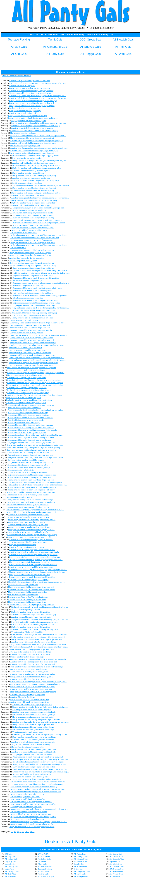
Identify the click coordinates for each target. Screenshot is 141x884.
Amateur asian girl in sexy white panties (27, 794)
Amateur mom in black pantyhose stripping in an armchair (31, 492)
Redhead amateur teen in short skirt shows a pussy (33, 190)
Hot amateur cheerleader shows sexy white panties (27, 495)
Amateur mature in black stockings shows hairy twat (29, 477)
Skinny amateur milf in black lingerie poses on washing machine (39, 764)
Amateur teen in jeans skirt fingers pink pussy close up (31, 604)
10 (26, 831)
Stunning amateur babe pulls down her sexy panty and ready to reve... (39, 809)
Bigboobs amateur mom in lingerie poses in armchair (33, 203)
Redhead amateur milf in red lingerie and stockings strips (34, 130)
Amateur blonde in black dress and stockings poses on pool (31, 512)
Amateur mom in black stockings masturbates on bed (32, 340)
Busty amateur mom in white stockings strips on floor (33, 749)
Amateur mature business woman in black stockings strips (31, 487)
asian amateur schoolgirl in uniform (23, 584)
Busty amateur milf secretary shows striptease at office (33, 804)
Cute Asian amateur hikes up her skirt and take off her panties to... (36, 357)
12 (31, 831)
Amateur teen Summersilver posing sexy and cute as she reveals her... (39, 148)
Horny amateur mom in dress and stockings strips (32, 717)
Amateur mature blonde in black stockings (27, 679)
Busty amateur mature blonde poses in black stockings (31, 153)
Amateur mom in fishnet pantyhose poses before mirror (32, 549)
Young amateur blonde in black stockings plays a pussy (32, 105)
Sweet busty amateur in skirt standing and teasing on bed (31, 519)
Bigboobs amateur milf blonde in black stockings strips (33, 816)
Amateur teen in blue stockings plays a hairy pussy (28, 392)
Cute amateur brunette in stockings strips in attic (28, 472)
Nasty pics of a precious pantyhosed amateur (26, 522)
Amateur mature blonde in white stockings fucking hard (34, 629)
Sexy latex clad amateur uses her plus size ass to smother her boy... (36, 345)
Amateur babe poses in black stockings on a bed (28, 524)
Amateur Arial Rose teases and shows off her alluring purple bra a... (41, 295)
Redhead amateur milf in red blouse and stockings (33, 727)
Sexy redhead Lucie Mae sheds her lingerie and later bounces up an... (39, 644)
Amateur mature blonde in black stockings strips (31, 617)
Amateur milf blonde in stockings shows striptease (28, 415)
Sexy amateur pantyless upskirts (20, 497)
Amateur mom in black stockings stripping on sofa (31, 330)
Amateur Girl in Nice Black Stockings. (23, 422)
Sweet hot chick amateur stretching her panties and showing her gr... (37, 83)
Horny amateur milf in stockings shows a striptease (28, 452)
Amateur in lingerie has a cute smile (28, 285)
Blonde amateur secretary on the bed (28, 298)
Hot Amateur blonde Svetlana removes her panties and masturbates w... (37, 485)
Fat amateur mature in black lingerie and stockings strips (35, 180)
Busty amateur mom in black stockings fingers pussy (34, 175)
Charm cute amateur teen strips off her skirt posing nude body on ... (35, 445)
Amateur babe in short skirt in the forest (27, 195)
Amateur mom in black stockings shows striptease (33, 739)
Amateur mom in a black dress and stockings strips (28, 467)
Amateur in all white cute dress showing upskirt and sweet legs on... (37, 95)
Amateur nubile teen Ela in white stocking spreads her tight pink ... (34, 395)
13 (33, 831)
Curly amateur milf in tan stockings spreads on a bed (33, 624)
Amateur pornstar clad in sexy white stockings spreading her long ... (41, 283)
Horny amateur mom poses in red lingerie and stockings (30, 500)
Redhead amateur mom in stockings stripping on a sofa (30, 455)
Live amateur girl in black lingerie (24, 320)
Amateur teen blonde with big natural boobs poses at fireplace (35, 552)
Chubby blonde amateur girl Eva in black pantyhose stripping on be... (38, 569)
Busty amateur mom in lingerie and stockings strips (33, 228)
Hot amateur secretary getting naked (25, 145)
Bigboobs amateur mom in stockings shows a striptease (29, 400)
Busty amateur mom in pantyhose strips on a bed (32, 315)
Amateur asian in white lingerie (20, 470)
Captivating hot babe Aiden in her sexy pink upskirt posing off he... (40, 734)
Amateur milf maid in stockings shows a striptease (31, 801)
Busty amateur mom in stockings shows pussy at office (30, 537)
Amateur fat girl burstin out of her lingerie (26, 547)
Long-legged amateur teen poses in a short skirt (32, 754)
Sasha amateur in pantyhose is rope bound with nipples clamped (38, 637)
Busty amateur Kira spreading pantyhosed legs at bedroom (36, 719)
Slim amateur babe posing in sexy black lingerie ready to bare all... (35, 385)
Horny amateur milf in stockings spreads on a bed (32, 318)
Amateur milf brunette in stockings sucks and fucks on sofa (32, 430)
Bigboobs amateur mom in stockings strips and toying (32, 263)
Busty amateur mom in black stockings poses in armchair (33, 564)
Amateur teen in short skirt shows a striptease (31, 178)
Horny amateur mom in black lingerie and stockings (31, 338)
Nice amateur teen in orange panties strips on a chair (32, 649)
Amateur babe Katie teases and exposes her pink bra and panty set (37, 782)
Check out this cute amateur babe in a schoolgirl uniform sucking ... (40, 772)
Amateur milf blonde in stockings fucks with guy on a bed (33, 554)
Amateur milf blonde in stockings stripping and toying (34, 313)
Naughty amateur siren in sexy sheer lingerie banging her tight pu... (37, 572)
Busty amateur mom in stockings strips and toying (33, 218)
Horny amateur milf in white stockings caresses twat (32, 138)
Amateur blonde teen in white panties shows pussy (31, 814)
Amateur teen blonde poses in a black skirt (29, 230)
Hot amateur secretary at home (23, 133)
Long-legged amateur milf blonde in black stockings (33, 305)
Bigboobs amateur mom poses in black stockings (33, 275)
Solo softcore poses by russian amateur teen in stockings (33, 787)
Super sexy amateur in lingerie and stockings (26, 370)
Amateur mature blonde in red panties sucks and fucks (30, 417)
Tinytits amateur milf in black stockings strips (28, 542)
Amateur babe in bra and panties (23, 233)
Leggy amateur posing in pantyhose (27, 183)
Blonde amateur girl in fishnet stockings (27, 657)
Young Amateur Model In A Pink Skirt (27, 632)
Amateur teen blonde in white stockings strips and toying (33, 150)
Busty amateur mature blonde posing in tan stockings (34, 188)
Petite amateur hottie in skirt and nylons (24, 407)
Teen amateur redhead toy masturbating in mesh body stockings (36, 667)
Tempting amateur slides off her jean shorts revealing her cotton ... (38, 784)
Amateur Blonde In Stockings (22, 697)
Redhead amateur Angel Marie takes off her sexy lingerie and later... (38, 235)
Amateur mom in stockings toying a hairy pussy (29, 579)
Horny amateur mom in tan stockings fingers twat (31, 240)
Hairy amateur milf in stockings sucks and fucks (33, 293)
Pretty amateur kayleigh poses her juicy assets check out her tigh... (35, 410)
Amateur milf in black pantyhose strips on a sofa (32, 213)
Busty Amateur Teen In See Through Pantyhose (28, 597)
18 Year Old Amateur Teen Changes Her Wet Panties (33, 310)
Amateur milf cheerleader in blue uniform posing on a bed (34, 238)
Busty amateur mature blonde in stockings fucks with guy (33, 100)
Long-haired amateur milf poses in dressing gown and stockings (33, 380)
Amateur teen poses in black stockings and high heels (33, 752)
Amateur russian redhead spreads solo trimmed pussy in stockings (37, 789)
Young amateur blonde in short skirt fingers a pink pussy (31, 490)
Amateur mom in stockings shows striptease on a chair (32, 674)
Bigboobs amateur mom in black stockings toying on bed (36, 303)
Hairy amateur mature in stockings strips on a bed (33, 724)
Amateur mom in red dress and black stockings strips (31, 567)
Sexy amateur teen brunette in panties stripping (30, 744)
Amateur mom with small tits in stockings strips (29, 702)
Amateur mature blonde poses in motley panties (32, 290)
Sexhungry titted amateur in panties (24, 108)
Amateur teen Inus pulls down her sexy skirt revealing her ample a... (40, 722)
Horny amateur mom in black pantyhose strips (27, 592)
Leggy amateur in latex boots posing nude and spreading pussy (35, 557)
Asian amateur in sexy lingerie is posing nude (29, 672)
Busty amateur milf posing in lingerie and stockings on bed (35, 193)
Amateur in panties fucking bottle (23, 260)
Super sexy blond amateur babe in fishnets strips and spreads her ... (38, 135)
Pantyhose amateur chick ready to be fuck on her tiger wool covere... (36, 457)
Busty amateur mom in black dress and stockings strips (32, 577)
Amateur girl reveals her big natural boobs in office (28, 532)
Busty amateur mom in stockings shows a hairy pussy (31, 365)
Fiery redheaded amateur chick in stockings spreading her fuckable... (40, 308)
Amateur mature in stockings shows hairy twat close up (30, 427)
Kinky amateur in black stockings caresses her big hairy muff (38, 757)
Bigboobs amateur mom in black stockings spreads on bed (32, 475)
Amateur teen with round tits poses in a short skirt (29, 517)
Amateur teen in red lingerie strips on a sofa (28, 811)
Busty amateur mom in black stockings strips (27, 350)
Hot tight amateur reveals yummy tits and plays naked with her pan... (41, 273)
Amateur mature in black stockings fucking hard (26, 402)
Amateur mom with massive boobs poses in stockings (33, 642)
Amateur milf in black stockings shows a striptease (30, 352)
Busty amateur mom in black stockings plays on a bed (32, 242)
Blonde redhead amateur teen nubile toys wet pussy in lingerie (38, 762)
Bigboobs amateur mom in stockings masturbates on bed (31, 589)
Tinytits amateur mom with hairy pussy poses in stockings (31, 502)
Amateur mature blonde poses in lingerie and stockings (35, 300)
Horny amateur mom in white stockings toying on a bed (31, 529)
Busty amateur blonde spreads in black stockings (28, 412)
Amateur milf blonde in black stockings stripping (31, 205)
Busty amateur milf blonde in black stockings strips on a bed (36, 639)
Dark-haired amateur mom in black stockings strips (33, 714)
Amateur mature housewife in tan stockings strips (28, 515)
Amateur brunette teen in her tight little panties (26, 432)
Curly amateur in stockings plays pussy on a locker (34, 767)
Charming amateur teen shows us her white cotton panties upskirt (35, 482)
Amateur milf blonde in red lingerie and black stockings (33, 343)
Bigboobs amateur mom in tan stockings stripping (33, 215)
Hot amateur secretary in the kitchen (23, 594)
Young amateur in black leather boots (27, 732)
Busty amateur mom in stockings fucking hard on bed (31, 103)
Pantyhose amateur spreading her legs (25, 110)
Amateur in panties (18, 247)
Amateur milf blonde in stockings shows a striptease (29, 440)
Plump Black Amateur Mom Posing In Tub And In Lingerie (37, 220)
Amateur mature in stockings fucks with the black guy (33, 614)
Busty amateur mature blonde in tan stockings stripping (34, 200)
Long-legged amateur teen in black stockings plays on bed (31, 442)
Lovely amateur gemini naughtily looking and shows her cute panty (39, 123)
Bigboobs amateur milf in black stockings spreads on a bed (36, 168)
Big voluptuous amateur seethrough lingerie (28, 669)
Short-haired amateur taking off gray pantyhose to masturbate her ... (36, 582)
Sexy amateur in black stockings (22, 544)
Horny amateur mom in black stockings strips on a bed (31, 587)
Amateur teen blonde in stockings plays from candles (33, 742)
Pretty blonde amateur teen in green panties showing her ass (35, 684)
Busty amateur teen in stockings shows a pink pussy (29, 527)
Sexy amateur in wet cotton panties (26, 158)
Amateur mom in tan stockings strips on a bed (27, 599)
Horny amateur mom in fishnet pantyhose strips (29, 562)
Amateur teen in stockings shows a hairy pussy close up (30, 405)
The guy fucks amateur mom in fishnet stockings (30, 652)
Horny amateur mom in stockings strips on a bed (29, 574)
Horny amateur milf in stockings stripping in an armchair (36, 165)
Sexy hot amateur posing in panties (26, 609)
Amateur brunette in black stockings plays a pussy (32, 128)
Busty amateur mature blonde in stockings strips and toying (33, 118)
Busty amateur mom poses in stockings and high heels (32, 687)
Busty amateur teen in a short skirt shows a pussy (29, 88)
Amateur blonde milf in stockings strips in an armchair (30, 425)
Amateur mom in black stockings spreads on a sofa (31, 824)
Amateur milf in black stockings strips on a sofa (32, 704)
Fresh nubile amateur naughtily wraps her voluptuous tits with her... (40, 769)
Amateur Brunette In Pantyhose (22, 85)
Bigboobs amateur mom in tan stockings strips (30, 612)
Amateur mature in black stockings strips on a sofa (31, 689)
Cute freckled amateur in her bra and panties (26, 420)
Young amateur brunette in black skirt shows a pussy (32, 250)
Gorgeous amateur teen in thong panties (26, 333)
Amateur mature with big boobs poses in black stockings (32, 265)
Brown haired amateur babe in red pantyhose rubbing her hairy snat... (39, 647)
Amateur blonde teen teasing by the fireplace (31, 170)
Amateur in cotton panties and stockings (29, 210)
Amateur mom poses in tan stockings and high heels (34, 712)
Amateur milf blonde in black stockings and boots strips (32, 355)
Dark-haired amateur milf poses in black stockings (33, 729)
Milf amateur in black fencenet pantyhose (23, 397)
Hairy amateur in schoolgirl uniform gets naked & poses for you (39, 160)
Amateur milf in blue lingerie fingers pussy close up (34, 163)
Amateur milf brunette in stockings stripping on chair (31, 90)
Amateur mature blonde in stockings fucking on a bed (32, 664)
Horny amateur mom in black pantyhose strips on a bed (31, 480)
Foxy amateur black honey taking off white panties (28, 507)
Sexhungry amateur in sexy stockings (25, 806)
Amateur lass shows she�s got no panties (26, 258)
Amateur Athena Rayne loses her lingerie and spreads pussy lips (36, 140)
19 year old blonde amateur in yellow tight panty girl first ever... (35, 559)
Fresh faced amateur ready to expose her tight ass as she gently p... (34, 447)
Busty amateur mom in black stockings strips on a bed (32, 826)
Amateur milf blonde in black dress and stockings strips (33, 143)
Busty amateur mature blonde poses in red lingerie (30, 252)
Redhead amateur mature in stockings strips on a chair (29, 390)
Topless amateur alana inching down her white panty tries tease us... (41, 270)
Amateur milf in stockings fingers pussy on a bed (27, 465)
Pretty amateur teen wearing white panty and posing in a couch (39, 223)
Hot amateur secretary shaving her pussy (27, 819)
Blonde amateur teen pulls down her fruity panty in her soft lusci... (40, 707)
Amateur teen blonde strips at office (24, 113)
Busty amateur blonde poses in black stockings (27, 115)
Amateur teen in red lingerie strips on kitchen (31, 225)
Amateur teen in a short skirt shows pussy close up (30, 255)
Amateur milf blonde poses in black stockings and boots (30, 437)
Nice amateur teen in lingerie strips (27, 280)
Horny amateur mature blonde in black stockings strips (33, 691)
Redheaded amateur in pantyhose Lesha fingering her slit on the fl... (38, 821)
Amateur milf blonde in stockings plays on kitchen (28, 505)
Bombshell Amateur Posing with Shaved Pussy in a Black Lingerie (35, 382)
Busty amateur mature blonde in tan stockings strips (31, 677)
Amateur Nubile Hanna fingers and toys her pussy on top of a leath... (37, 98)
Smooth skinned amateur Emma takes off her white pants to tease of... (41, 185)
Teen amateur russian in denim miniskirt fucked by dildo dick (37, 779)
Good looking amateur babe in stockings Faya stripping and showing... (39, 335)
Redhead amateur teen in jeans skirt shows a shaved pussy (35, 125)
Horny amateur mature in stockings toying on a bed (28, 375)
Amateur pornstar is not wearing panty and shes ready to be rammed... (41, 759)
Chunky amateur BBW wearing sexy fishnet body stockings (32, 534)
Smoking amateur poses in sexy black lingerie (31, 709)
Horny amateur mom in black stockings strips (27, 602)
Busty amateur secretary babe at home (28, 173)
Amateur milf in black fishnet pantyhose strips (31, 774)
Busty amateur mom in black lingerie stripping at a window (31, 450)
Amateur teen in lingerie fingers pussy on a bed (26, 387)
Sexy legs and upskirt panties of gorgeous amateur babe (34, 622)
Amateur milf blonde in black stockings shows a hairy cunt (37, 288)
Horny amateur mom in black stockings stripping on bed (35, 155)
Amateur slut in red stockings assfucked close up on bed (33, 662)
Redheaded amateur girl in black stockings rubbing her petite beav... (39, 607)
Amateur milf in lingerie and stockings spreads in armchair (33, 362)
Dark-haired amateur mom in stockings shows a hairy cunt (31, 367)
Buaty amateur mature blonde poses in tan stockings (34, 737)
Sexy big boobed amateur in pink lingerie (28, 120)
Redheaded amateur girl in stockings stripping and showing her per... (35, 372)
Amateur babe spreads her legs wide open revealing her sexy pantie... (40, 198)
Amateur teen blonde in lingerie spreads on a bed (29, 80)
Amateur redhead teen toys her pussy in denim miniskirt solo (35, 792)
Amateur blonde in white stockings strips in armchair (31, 539)
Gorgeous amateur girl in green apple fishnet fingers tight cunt (39, 208)
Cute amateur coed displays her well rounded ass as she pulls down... (40, 634)
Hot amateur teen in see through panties (27, 747)
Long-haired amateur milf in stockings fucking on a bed (31, 462)
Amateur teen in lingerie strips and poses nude (26, 377)
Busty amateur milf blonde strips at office (27, 799)
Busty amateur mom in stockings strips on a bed (30, 325)
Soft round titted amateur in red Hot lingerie (26, 460)
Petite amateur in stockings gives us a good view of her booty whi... (38, 682)
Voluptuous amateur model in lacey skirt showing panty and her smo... (40, 619)
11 (28, 831)
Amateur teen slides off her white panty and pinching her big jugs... (35, 435)
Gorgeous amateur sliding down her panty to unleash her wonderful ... (39, 659)
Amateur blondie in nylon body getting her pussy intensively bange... (35, 510)
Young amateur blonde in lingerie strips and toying (30, 93)
